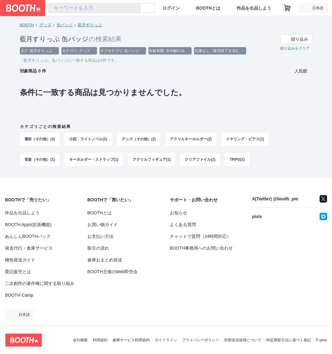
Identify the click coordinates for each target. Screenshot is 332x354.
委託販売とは (18, 271)
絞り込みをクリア (295, 48)
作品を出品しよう (254, 8)
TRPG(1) (237, 159)
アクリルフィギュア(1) (152, 159)
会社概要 (80, 340)
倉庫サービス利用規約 (131, 340)
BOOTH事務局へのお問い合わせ (201, 248)
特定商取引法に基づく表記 (288, 340)
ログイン (171, 8)
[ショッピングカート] (287, 8)
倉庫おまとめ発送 (104, 259)
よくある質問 (183, 224)
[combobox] (94, 8)
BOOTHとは (208, 8)
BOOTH (27, 25)
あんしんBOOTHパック (28, 236)
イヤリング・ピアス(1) (245, 139)
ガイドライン (166, 340)
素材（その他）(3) (39, 139)
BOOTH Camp (19, 295)
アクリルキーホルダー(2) (191, 139)
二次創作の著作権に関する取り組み (39, 283)
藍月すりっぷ (90, 25)
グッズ (45, 25)
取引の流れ (98, 248)
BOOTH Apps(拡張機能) (28, 224)
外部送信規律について (242, 340)
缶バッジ (65, 25)
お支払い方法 (100, 236)
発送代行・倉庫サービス (29, 248)
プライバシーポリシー (200, 340)
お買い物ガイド (102, 224)
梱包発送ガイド (20, 259)
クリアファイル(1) (200, 159)
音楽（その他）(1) (39, 159)
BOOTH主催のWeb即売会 (112, 271)
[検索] (134, 8)
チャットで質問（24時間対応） (200, 236)
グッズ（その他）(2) (139, 139)
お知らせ (178, 212)
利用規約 (100, 340)
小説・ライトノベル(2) (88, 139)
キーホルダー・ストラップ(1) (93, 159)
